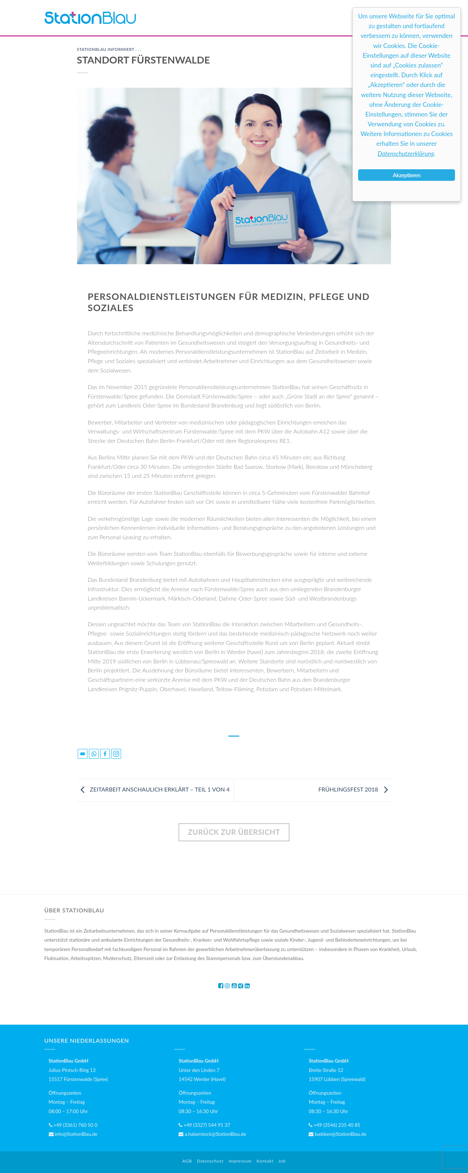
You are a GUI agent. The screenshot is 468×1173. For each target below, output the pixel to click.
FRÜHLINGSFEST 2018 (354, 789)
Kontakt (265, 1161)
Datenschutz (210, 1161)
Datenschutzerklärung (406, 153)
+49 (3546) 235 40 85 (334, 1125)
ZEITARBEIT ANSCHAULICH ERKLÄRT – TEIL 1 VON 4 (153, 789)
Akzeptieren (406, 174)
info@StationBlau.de (73, 1134)
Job (282, 1161)
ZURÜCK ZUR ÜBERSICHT (234, 832)
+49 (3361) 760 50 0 (73, 1125)
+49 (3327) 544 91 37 (204, 1125)
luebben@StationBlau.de (337, 1134)
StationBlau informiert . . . (109, 49)
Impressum (240, 1161)
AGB (187, 1161)
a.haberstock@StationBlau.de (212, 1134)
